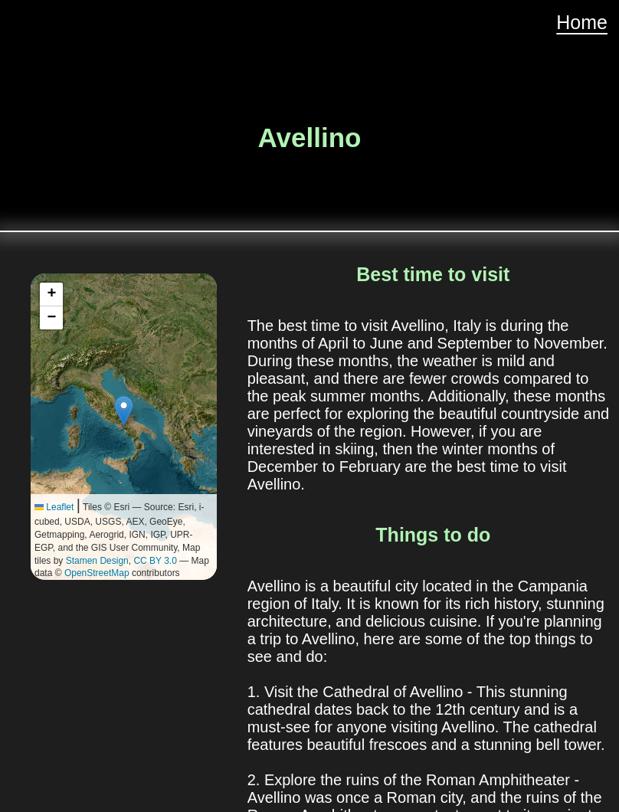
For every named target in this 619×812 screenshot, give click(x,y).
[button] (123, 411)
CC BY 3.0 (154, 560)
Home (582, 22)
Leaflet (54, 507)
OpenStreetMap (96, 573)
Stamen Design (97, 560)
